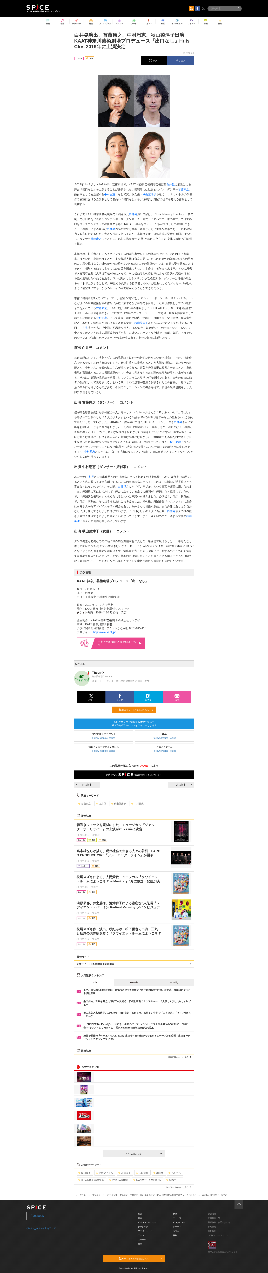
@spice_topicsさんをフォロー (42, 1228)
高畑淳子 (124, 1173)
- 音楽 (139, 1214)
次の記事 (184, 784)
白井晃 (170, 184)
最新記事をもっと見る (179, 1057)
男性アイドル (104, 1173)
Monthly (174, 982)
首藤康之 (183, 189)
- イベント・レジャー (146, 1222)
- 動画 (174, 1214)
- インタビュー (178, 1222)
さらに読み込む (144, 1153)
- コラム (175, 1231)
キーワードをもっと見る (178, 1187)
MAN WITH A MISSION (147, 1180)
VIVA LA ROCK (118, 1180)
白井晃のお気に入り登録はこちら (120, 643)
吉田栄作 (142, 1173)
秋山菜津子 (149, 194)
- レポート (176, 1226)
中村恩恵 (109, 194)
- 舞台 (139, 1218)
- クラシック (142, 1226)
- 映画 (139, 1244)
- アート (140, 1235)
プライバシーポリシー (218, 1235)
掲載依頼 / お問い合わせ (219, 1222)
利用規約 (212, 1231)
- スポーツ (141, 1239)
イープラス (81, 1195)
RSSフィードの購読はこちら (136, 709)
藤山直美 (84, 1173)
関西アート (173, 1180)
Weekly (134, 982)
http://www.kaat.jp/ (104, 632)
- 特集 (174, 1235)
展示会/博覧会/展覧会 (91, 1180)
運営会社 (212, 1214)
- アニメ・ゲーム (144, 1231)
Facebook (37, 1215)
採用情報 (212, 1226)
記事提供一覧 (214, 1218)
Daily (94, 982)
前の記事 (84, 784)
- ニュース (176, 1218)
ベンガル (175, 1173)
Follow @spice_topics (103, 738)
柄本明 (158, 1173)
